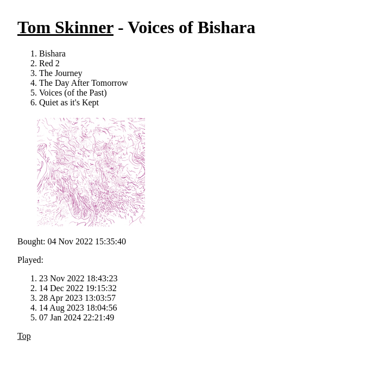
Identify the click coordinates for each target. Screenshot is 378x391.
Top (24, 335)
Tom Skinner (65, 27)
